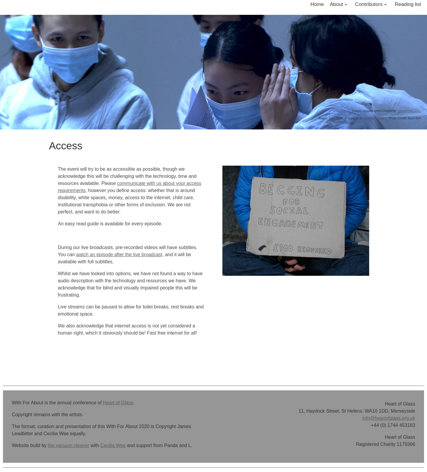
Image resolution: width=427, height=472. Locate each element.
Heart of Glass (118, 402)
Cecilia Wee (113, 445)
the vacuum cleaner (69, 445)
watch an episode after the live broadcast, (120, 254)
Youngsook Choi (408, 111)
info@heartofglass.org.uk (388, 418)
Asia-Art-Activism (375, 118)
